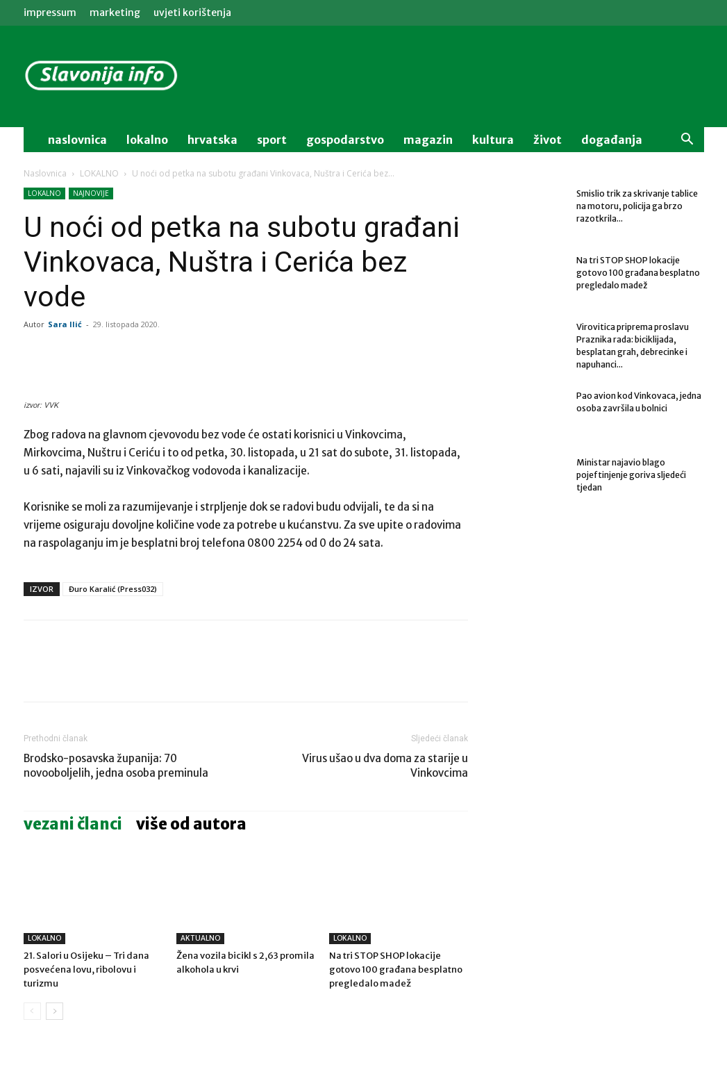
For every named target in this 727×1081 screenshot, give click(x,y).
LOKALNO (99, 173)
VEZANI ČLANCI (73, 824)
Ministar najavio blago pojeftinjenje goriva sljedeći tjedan (631, 475)
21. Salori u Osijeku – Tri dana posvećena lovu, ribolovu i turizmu (86, 969)
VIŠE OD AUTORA (191, 824)
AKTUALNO (200, 938)
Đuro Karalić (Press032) (113, 589)
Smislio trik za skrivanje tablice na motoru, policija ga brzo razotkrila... (637, 206)
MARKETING (115, 12)
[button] (687, 140)
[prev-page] (32, 1011)
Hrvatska (212, 140)
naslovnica (77, 140)
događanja (611, 140)
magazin (428, 140)
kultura (493, 140)
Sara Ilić (65, 324)
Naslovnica (45, 173)
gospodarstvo (345, 140)
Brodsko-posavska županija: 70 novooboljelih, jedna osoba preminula (116, 765)
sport (272, 140)
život (547, 140)
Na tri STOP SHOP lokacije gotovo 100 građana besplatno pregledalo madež (395, 969)
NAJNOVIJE (91, 193)
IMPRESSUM (50, 12)
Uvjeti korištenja (192, 12)
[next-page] (54, 1011)
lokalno (147, 140)
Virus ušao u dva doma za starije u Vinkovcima (385, 765)
